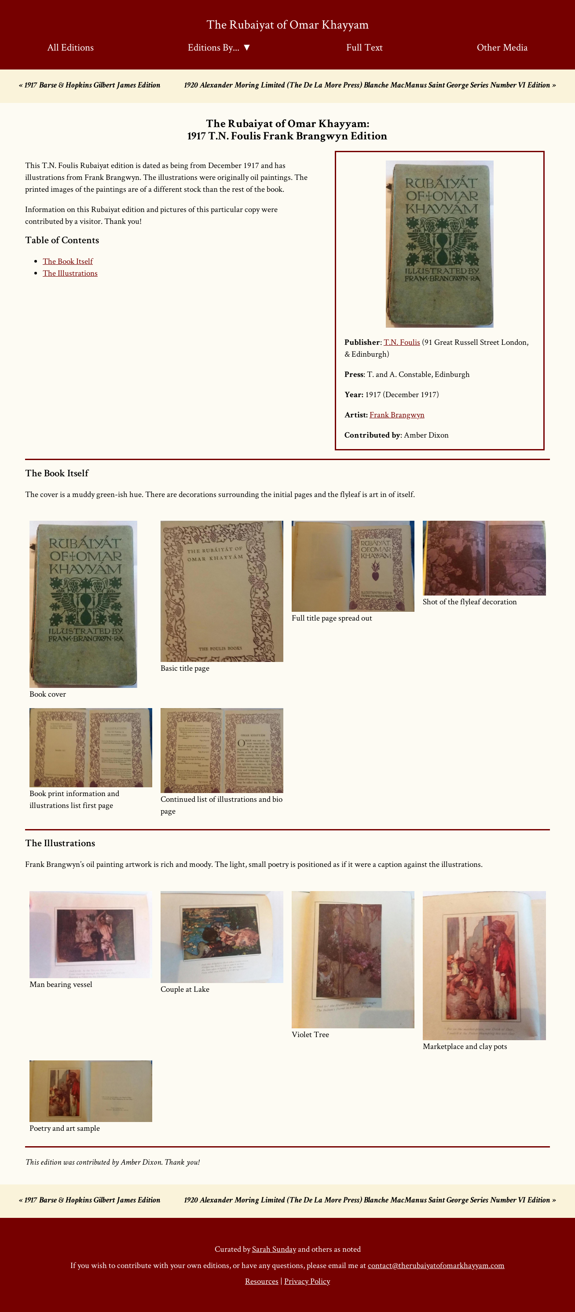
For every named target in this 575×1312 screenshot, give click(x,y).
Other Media (502, 47)
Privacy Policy (307, 1280)
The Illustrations (70, 272)
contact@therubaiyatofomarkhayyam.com (436, 1265)
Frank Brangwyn (397, 414)
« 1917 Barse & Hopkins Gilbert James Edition (90, 86)
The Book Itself (68, 261)
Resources (261, 1280)
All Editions (70, 47)
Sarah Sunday (274, 1248)
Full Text (364, 47)
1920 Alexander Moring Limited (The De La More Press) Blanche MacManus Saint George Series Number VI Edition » (370, 86)
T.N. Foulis (402, 341)
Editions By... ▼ (220, 47)
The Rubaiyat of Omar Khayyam (287, 24)
